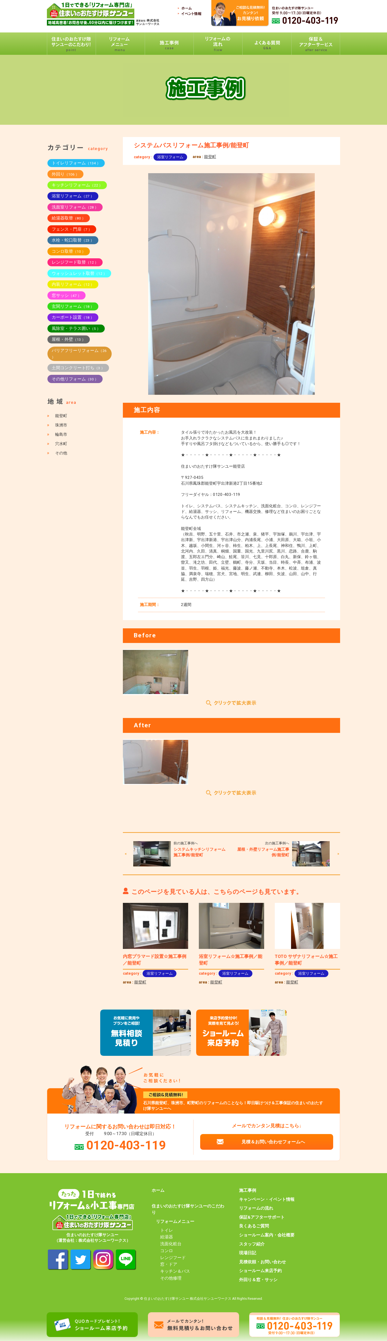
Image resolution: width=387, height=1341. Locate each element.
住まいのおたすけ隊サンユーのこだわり (188, 1209)
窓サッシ (66, 295)
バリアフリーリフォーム (79, 353)
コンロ (166, 1250)
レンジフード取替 (75, 262)
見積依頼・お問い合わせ (262, 1262)
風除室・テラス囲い (76, 328)
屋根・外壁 (69, 339)
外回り (65, 174)
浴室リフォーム (170, 157)
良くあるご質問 (254, 1226)
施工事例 (247, 1190)
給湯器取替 (69, 218)
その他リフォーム (75, 378)
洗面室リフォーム (75, 207)
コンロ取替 (69, 251)
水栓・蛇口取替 (73, 240)
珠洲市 (61, 425)
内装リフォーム (73, 284)
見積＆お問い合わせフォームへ (273, 1141)
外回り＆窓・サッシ (258, 1279)
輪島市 (61, 434)
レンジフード (173, 1257)
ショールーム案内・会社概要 (267, 1235)
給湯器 (166, 1237)
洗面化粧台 (171, 1244)
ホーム (158, 1190)
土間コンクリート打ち (78, 367)
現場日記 (247, 1253)
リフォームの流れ (256, 1208)
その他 (61, 453)
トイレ (166, 1230)
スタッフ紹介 (252, 1244)
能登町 (210, 156)
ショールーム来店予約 (260, 1270)
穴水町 (61, 443)
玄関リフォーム (73, 306)
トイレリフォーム (76, 162)
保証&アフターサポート (262, 1217)
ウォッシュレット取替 (79, 273)
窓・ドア (168, 1264)
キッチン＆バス (175, 1271)
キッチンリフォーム (77, 185)
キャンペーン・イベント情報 (267, 1199)
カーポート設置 (73, 317)
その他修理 (171, 1278)
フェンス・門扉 (72, 229)
